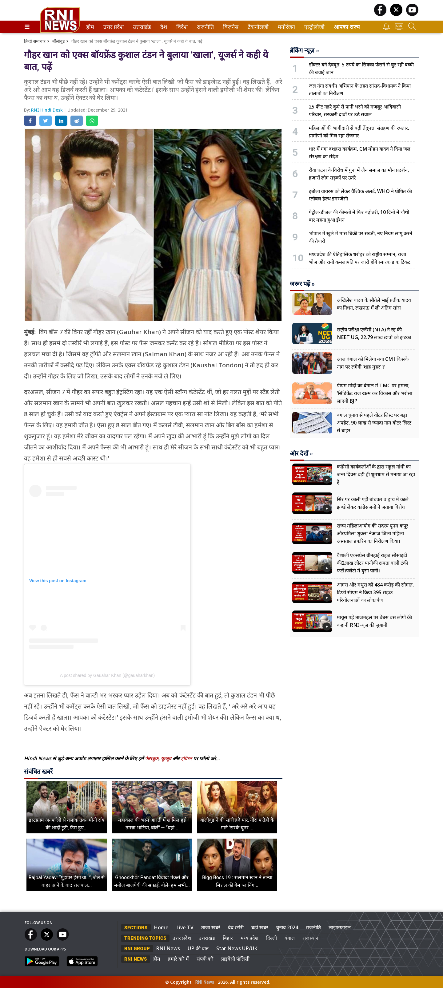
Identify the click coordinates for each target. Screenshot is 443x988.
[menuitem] (90, 27)
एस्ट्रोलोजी (313, 27)
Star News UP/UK (236, 948)
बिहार (228, 938)
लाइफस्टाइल (340, 927)
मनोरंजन (285, 27)
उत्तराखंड (141, 27)
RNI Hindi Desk (47, 110)
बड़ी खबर (259, 927)
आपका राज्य (347, 27)
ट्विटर (186, 758)
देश (163, 27)
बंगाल (290, 938)
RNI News (168, 948)
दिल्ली (271, 938)
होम (89, 27)
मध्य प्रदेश (249, 938)
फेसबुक (151, 758)
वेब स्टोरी (236, 927)
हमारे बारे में (178, 958)
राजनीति (204, 27)
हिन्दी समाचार (35, 41)
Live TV (185, 927)
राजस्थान (310, 938)
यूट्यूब (167, 758)
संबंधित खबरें (38, 771)
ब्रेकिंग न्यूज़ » (304, 50)
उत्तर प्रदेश (112, 27)
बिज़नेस (230, 27)
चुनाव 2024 (287, 927)
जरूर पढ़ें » (302, 283)
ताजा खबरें (210, 927)
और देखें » (301, 453)
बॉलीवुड (58, 41)
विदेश (181, 27)
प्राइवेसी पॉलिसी (235, 958)
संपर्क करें (205, 958)
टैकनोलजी (257, 27)
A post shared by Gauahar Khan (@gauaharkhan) (107, 675)
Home (161, 927)
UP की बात (198, 948)
